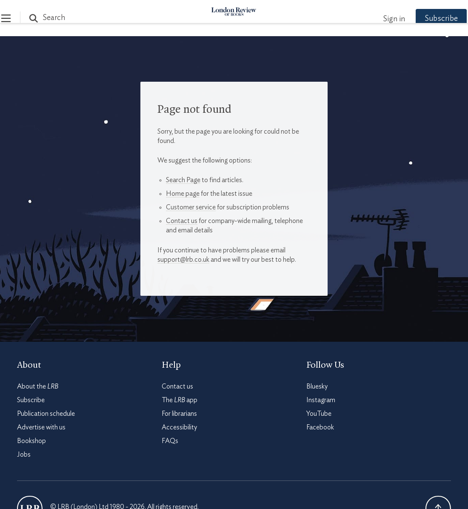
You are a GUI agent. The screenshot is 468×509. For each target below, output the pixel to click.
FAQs (170, 441)
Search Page (183, 180)
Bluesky (317, 386)
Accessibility (179, 427)
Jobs (24, 454)
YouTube (318, 413)
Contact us (181, 220)
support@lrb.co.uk (183, 259)
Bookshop (31, 441)
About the (37, 386)
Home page (183, 193)
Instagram (320, 400)
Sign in (378, 19)
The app (179, 400)
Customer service (191, 207)
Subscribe (425, 19)
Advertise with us (41, 427)
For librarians (179, 413)
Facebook (320, 427)
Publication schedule (46, 413)
